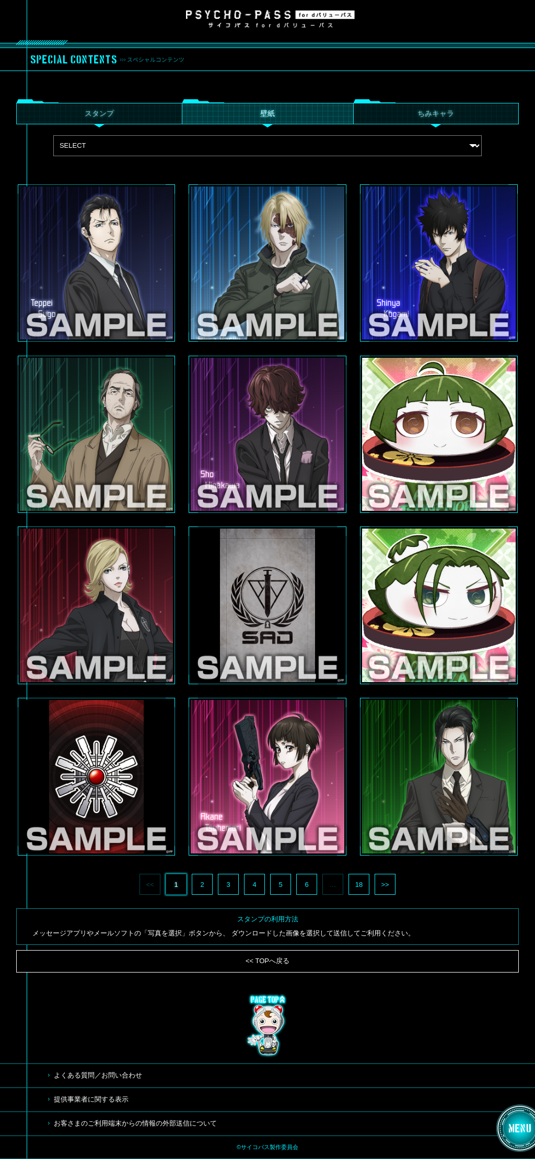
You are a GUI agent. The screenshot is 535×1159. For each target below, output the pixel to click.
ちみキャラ (435, 113)
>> (385, 884)
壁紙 (267, 113)
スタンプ (99, 113)
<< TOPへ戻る (267, 961)
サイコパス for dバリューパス (270, 18)
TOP (267, 1025)
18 (359, 884)
